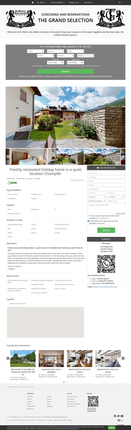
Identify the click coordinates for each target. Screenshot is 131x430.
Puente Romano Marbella (73, 404)
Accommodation (57, 2)
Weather (29, 399)
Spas (48, 404)
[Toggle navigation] (120, 2)
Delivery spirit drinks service (64, 284)
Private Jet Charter (37, 284)
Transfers (88, 2)
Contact (70, 420)
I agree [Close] (111, 428)
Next (123, 157)
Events (49, 401)
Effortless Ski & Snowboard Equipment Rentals (17, 290)
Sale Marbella (70, 399)
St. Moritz (42, 2)
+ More (11, 268)
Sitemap (50, 420)
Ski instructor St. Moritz (39, 293)
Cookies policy (57, 420)
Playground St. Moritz (38, 289)
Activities (49, 396)
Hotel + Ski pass (60, 289)
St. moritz (29, 178)
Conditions (103, 218)
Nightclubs (49, 406)
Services (49, 399)
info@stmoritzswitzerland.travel (105, 287)
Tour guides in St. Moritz (63, 280)
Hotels (28, 404)
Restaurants (30, 408)
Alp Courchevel (71, 401)
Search (65, 71)
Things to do (75, 2)
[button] (45, 320)
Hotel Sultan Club (71, 406)
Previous (8, 157)
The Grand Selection (72, 396)
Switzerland (20, 178)
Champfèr (36, 178)
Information (30, 396)
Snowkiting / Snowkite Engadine (42, 280)
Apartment (11, 178)
